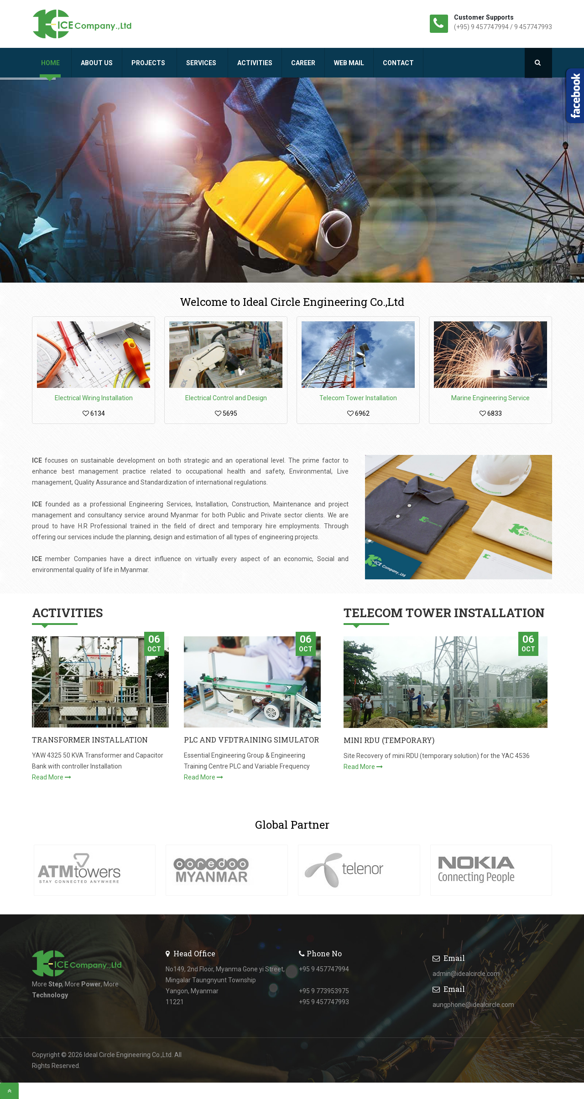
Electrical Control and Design (226, 398)
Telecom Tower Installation (358, 398)
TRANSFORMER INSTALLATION (90, 739)
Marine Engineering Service (490, 398)
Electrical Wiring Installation (94, 398)
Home (51, 63)
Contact (398, 63)
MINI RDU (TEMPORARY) (389, 740)
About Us (97, 63)
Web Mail (349, 63)
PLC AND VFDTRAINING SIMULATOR (251, 739)
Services (202, 63)
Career (303, 63)
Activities (254, 63)
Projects (149, 63)
